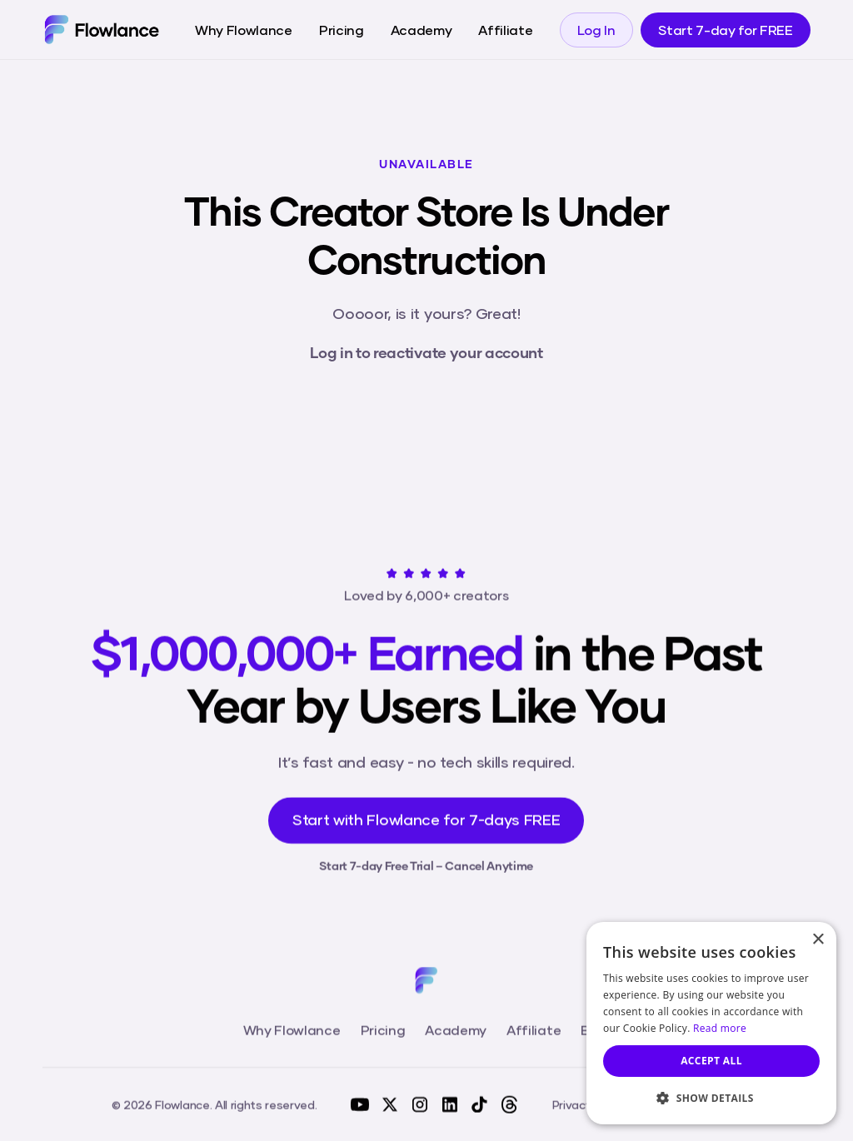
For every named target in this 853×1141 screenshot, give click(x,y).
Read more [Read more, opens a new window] (719, 1028)
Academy (421, 29)
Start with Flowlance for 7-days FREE (426, 825)
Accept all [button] (711, 1061)
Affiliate (505, 29)
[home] (101, 29)
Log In (596, 29)
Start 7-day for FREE (725, 29)
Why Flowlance (243, 29)
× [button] (817, 940)
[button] (711, 1098)
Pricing (341, 29)
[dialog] (711, 1023)
